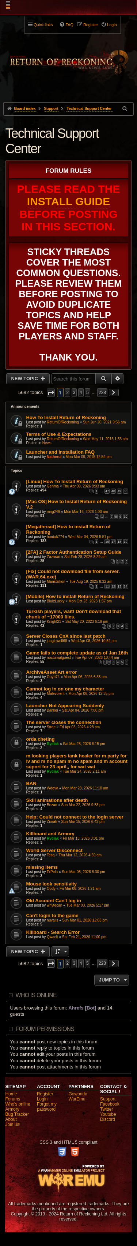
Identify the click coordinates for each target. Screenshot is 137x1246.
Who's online (17, 1104)
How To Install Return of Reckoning (66, 417)
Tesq (50, 855)
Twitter (106, 1109)
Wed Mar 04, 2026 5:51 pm (90, 537)
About (10, 1119)
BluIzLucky (55, 601)
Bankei (52, 710)
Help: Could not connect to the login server (74, 817)
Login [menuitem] (112, 25)
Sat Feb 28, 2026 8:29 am (85, 557)
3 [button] (74, 392)
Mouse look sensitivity (51, 884)
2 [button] (67, 392)
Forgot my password (47, 1107)
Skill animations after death (57, 800)
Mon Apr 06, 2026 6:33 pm (85, 677)
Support (107, 1099)
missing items (42, 867)
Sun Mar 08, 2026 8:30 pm (83, 872)
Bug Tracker (17, 1114)
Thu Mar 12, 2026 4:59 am (80, 855)
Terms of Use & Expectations (58, 434)
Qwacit (52, 937)
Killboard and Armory (50, 833)
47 (107, 491)
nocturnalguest (59, 658)
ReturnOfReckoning (63, 422)
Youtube (108, 1114)
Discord (107, 1119)
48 (113, 491)
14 (126, 586)
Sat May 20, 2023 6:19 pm (86, 622)
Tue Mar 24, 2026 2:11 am (84, 771)
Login (42, 1099)
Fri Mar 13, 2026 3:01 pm (83, 838)
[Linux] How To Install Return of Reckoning (74, 481)
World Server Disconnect (54, 850)
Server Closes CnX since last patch (65, 636)
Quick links (43, 25)
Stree (51, 727)
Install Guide (68, 201)
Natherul (54, 457)
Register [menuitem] (90, 25)
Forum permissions (45, 1029)
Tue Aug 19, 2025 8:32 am (91, 582)
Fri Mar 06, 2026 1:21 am (80, 889)
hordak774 (55, 537)
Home (11, 1093)
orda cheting (40, 739)
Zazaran (53, 557)
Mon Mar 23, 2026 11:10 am (85, 788)
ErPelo (52, 872)
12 (113, 586)
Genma (53, 486)
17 (113, 542)
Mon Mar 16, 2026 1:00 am (86, 512)
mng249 (53, 512)
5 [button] (87, 392)
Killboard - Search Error (53, 932)
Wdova (52, 788)
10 (126, 516)
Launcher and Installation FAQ (60, 452)
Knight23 (54, 622)
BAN (31, 783)
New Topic (25, 378)
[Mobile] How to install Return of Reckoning (75, 596)
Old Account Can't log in (53, 900)
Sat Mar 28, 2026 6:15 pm (84, 744)
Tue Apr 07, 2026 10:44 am (97, 658)
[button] (51, 393)
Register (45, 1093)
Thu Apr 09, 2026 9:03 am (84, 486)
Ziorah (52, 822)
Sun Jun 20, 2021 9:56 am (104, 422)
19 (126, 542)
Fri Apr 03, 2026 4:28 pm (80, 727)
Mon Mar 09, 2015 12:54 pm (89, 457)
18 (119, 542)
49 (119, 491)
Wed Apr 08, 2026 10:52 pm (94, 641)
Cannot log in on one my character (65, 689)
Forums (12, 1099)
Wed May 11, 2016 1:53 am (105, 439)
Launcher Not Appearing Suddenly (65, 705)
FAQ (69, 25)
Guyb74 (53, 677)
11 (107, 586)
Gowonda (78, 1093)
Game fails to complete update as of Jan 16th (77, 653)
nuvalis (52, 920)
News (47, 443)
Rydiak (53, 744)
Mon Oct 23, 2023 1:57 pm (90, 601)
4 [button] (81, 392)
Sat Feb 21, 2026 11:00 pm (84, 937)
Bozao (52, 805)
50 (126, 491)
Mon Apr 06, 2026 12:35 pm (91, 694)
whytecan (54, 905)
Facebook (109, 1104)
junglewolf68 (57, 641)
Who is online (36, 995)
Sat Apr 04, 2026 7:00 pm (82, 710)
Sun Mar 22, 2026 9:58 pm (82, 805)
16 (107, 542)
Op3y (51, 889)
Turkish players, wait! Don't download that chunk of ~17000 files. (73, 614)
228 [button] (102, 392)
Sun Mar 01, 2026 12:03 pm (84, 920)
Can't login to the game (52, 915)
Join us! (12, 1124)
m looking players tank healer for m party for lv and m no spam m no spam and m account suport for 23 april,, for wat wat (76, 761)
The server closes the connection (63, 722)
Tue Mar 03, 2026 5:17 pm (87, 905)
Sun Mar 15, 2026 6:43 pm (82, 822)
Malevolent (55, 694)
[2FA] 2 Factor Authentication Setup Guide (73, 552)
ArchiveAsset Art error (51, 672)
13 (119, 586)
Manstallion (56, 582)
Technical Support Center (52, 141)
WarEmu (77, 1099)
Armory (12, 1109)
